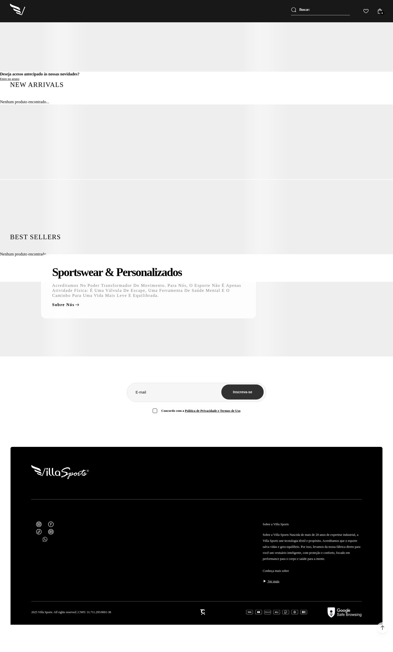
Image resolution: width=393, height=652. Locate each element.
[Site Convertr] (196, 612)
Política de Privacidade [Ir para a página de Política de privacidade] (201, 411)
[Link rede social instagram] (39, 524)
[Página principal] (18, 11)
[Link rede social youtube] (51, 532)
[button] (382, 627)
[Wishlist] (366, 11)
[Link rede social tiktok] (39, 532)
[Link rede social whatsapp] (45, 539)
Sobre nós (63, 304)
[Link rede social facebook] (51, 524)
